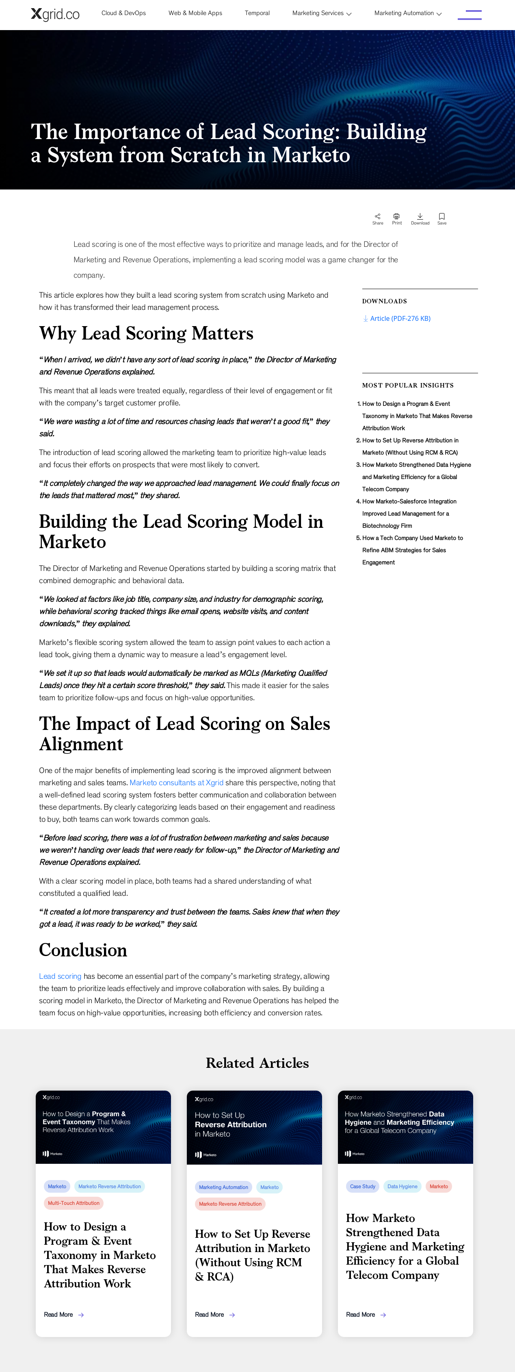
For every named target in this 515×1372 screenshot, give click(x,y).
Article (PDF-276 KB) (396, 318)
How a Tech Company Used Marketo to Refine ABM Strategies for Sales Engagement (412, 550)
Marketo (57, 1186)
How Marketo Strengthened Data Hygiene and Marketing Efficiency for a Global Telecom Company (416, 477)
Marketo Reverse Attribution (109, 1186)
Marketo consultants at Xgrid (177, 782)
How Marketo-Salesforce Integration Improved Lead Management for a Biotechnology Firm (409, 513)
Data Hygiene (402, 1186)
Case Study (362, 1186)
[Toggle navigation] (469, 15)
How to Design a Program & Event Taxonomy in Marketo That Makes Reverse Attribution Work (417, 416)
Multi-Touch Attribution (74, 1203)
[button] (322, 13)
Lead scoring (60, 975)
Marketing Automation (223, 1187)
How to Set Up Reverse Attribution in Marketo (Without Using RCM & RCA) (410, 446)
